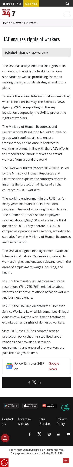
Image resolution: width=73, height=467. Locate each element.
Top (66, 460)
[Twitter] (34, 382)
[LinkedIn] (39, 382)
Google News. (54, 366)
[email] (24, 382)
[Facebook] (29, 382)
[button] (67, 3)
